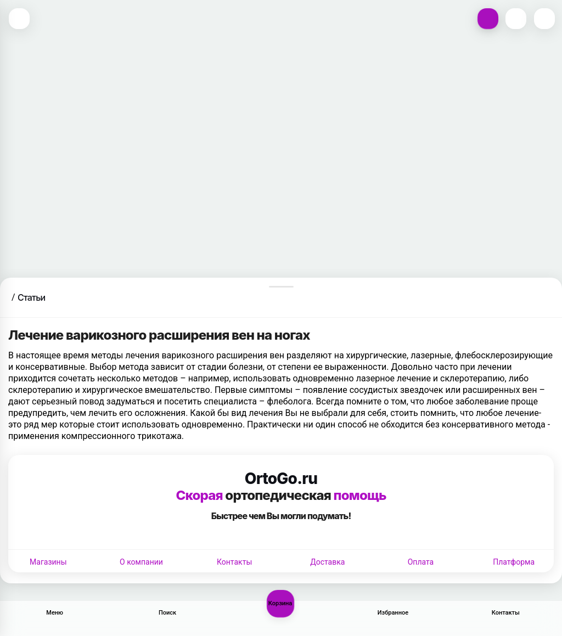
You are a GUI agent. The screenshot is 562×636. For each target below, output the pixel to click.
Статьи (31, 297)
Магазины (48, 562)
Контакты (234, 562)
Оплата (421, 562)
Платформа (514, 562)
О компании (141, 562)
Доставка (327, 562)
